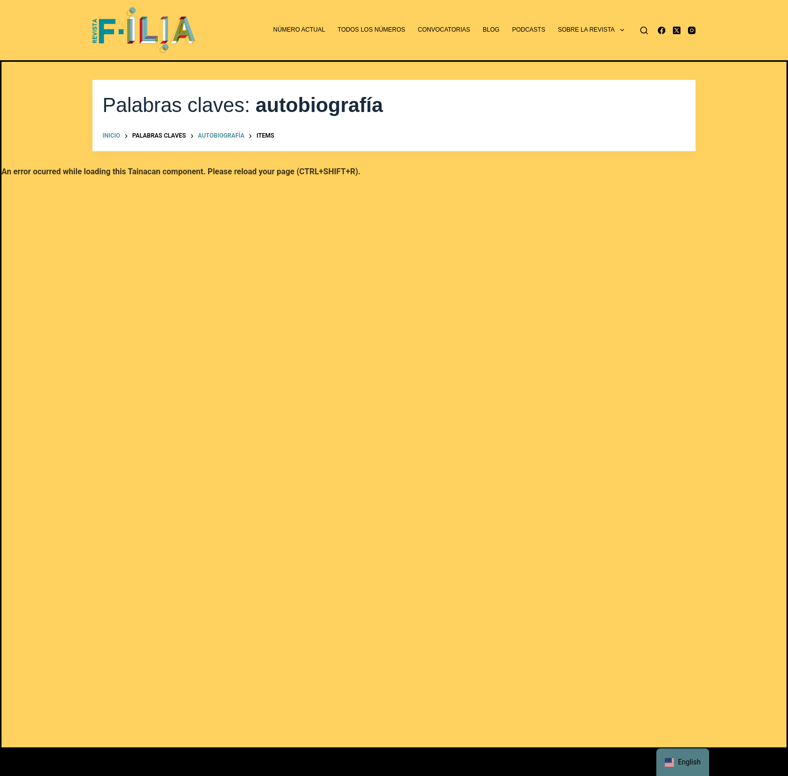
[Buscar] (644, 30)
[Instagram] (692, 30)
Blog (491, 29)
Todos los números (371, 29)
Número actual (299, 29)
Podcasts (528, 29)
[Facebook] (661, 30)
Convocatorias (444, 29)
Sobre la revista (593, 30)
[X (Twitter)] (676, 30)
